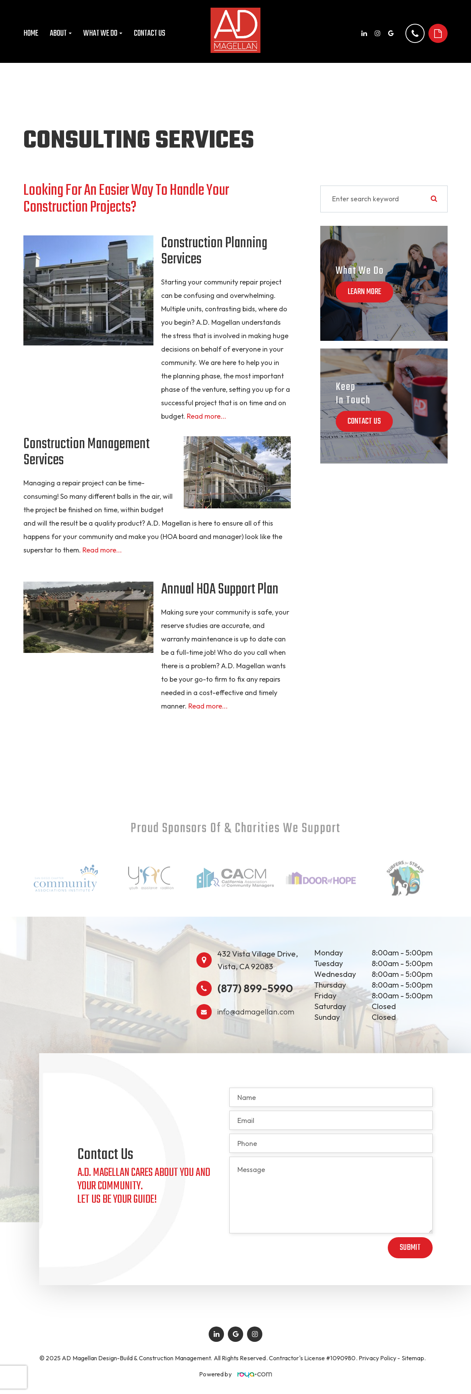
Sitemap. (414, 1358)
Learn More (364, 292)
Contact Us (149, 33)
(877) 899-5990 (255, 988)
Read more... (206, 416)
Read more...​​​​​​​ (102, 550)
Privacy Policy (377, 1358)
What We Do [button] (102, 33)
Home (30, 33)
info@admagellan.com (255, 1011)
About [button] (61, 33)
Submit (410, 1247)
